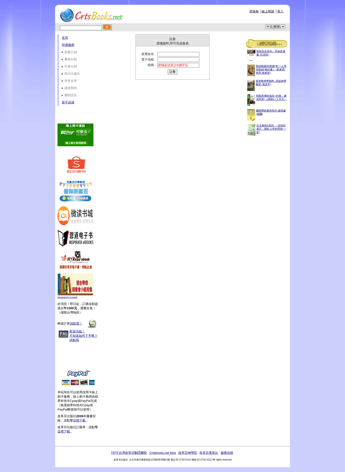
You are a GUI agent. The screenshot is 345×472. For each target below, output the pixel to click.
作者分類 (69, 66)
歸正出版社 (71, 73)
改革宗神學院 (187, 453)
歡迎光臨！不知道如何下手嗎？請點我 (83, 336)
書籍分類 (69, 59)
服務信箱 (227, 453)
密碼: (151, 65)
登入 (280, 11)
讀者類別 (69, 88)
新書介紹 (69, 52)
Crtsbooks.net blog (162, 453)
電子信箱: (148, 59)
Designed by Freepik (67, 297)
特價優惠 (68, 45)
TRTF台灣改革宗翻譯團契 (129, 453)
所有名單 (69, 81)
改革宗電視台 (208, 453)
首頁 (65, 37)
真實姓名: (148, 54)
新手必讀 (68, 102)
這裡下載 (79, 420)
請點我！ (76, 323)
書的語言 (69, 95)
